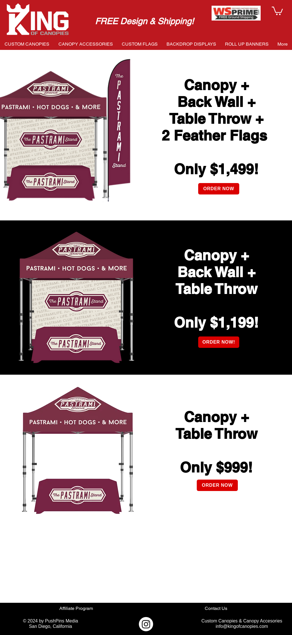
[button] (277, 10)
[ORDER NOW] (218, 188)
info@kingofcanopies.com (242, 626)
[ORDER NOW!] (218, 342)
